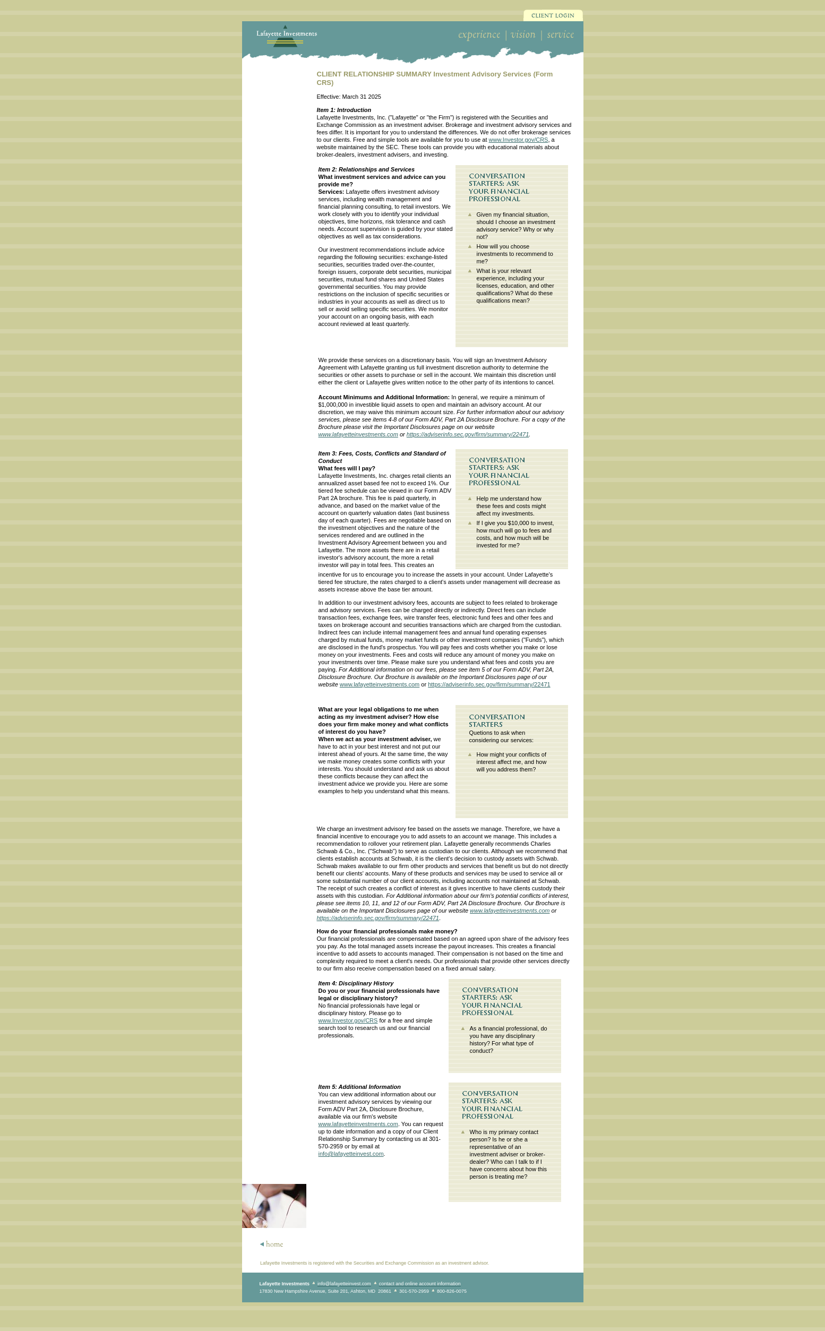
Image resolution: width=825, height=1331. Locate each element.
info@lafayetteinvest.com (351, 1153)
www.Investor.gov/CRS (518, 139)
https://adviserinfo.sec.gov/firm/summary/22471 (468, 434)
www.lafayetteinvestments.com (358, 434)
